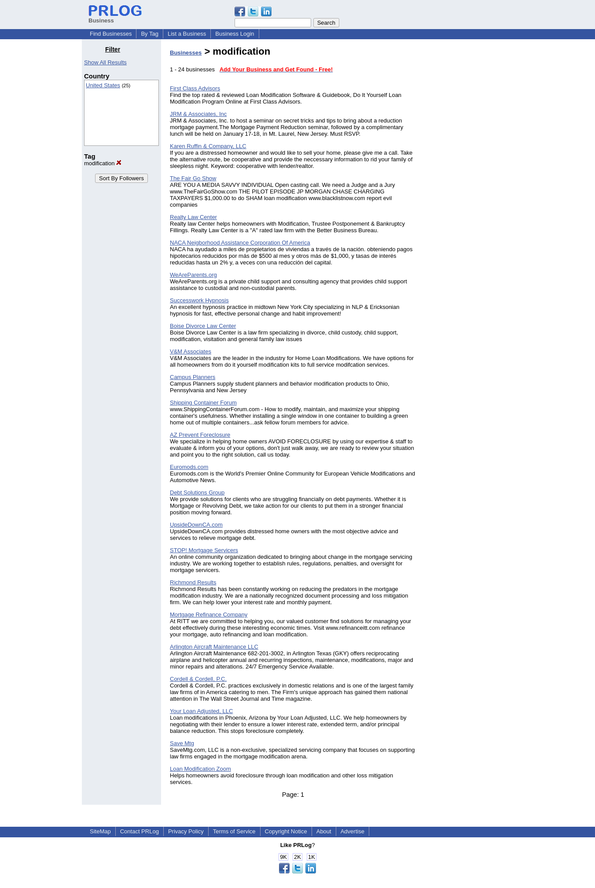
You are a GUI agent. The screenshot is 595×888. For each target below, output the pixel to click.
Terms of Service (234, 831)
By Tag (149, 33)
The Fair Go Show (193, 178)
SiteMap (100, 831)
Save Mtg (182, 743)
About (323, 831)
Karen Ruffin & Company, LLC (208, 146)
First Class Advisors (195, 88)
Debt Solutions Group (197, 492)
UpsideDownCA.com (196, 524)
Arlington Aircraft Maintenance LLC (214, 646)
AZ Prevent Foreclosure (200, 434)
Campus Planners (192, 377)
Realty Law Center (193, 217)
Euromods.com (189, 467)
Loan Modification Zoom (200, 768)
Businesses (186, 52)
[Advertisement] (468, 178)
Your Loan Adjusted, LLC (201, 711)
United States (103, 85)
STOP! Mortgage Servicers (204, 550)
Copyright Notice (286, 831)
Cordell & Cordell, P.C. (198, 679)
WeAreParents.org (193, 274)
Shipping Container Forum (203, 402)
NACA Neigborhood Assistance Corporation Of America (240, 242)
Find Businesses (111, 33)
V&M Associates (190, 351)
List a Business (187, 33)
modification (102, 163)
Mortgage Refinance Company (208, 614)
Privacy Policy (186, 831)
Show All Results (105, 62)
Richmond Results (193, 582)
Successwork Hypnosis (199, 300)
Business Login (234, 33)
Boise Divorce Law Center (203, 326)
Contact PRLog (139, 831)
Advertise (352, 831)
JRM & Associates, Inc (198, 114)
